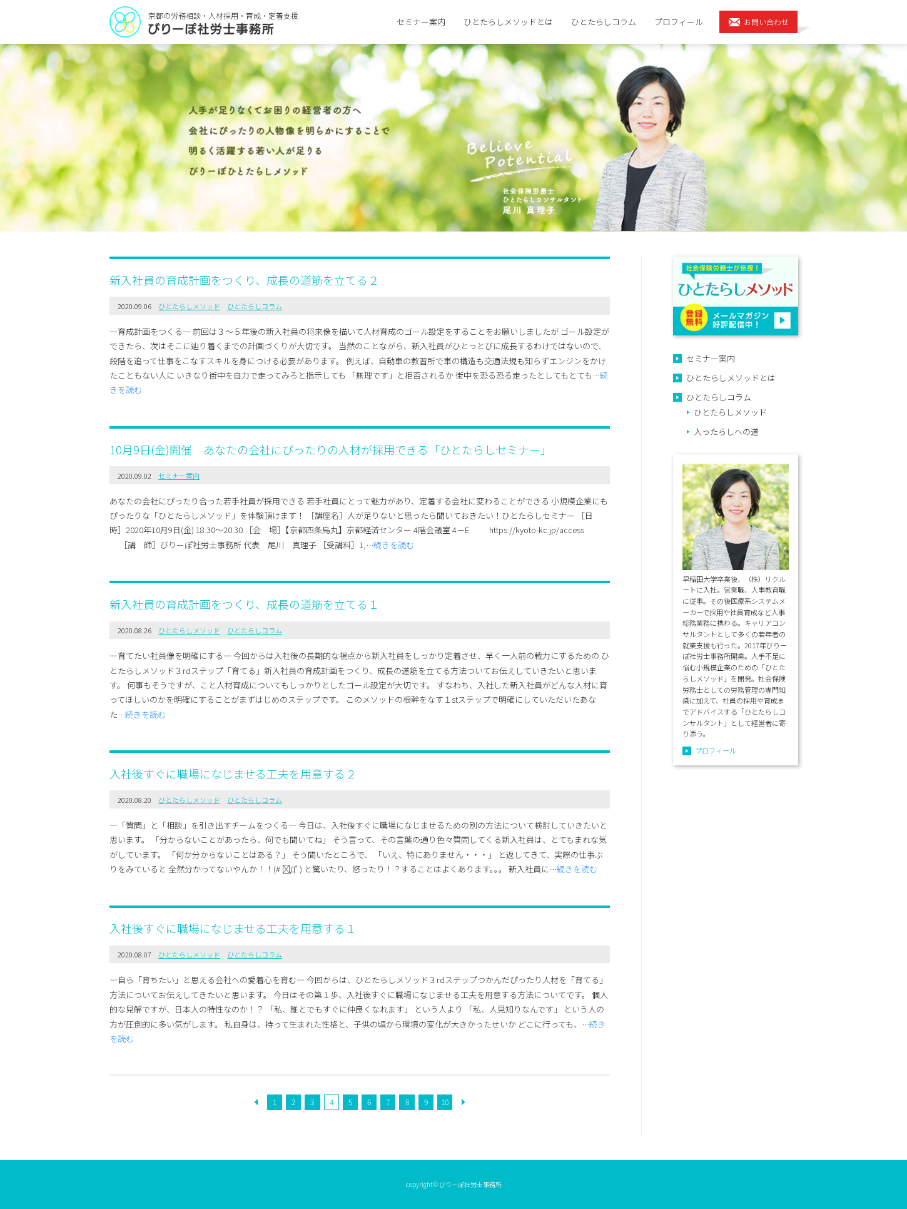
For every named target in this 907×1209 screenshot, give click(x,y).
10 (444, 1101)
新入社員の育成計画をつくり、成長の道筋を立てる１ (244, 604)
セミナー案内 (421, 22)
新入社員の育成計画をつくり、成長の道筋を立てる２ (244, 280)
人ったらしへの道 (726, 431)
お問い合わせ (766, 21)
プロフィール (678, 22)
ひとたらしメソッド (189, 306)
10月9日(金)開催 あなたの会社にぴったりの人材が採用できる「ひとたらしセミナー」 (330, 449)
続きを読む (393, 545)
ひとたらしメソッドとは (508, 22)
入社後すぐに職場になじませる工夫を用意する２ (233, 773)
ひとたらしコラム (603, 22)
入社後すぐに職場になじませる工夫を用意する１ (233, 928)
